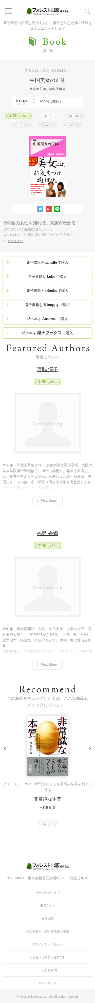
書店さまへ (47, 905)
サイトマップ (48, 983)
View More (49, 501)
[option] (47, 771)
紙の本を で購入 (47, 318)
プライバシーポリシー (47, 944)
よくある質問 (48, 970)
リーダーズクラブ (47, 892)
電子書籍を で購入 (47, 262)
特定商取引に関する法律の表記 (47, 931)
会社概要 (48, 918)
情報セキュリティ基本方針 (47, 957)
